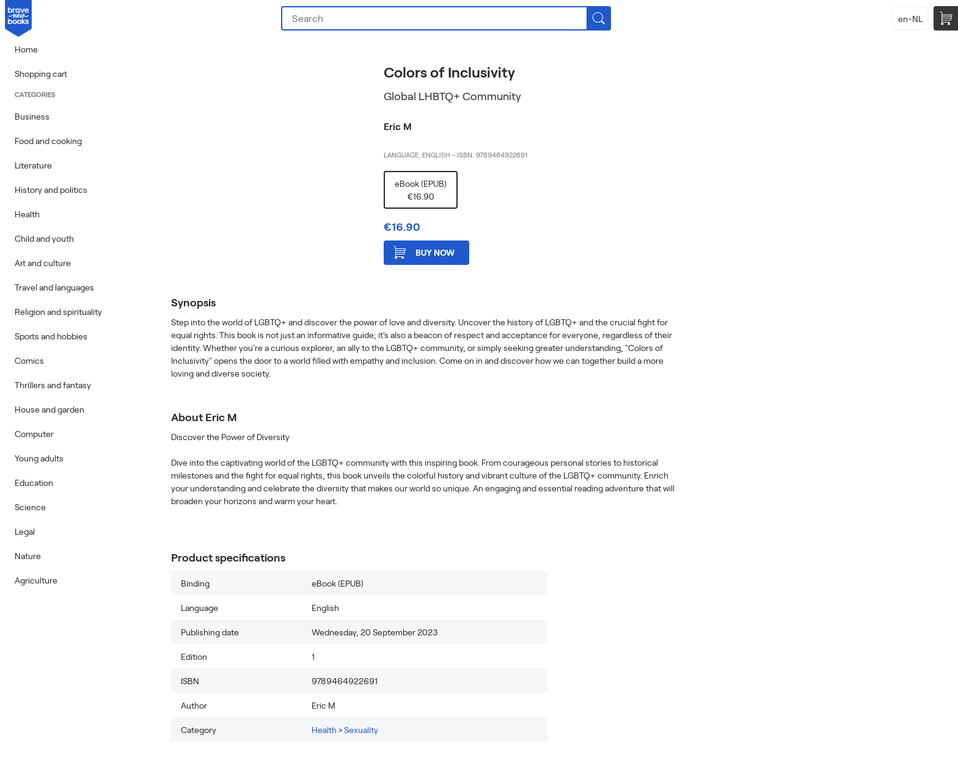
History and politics (51, 189)
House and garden (49, 409)
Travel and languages (54, 287)
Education (34, 482)
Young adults (39, 458)
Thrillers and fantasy (53, 385)
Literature (33, 165)
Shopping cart (41, 73)
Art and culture (43, 263)
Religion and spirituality (58, 311)
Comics (29, 360)
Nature (28, 556)
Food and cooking (48, 140)
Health (27, 214)
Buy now (424, 252)
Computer (34, 433)
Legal (25, 531)
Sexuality (361, 729)
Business (32, 116)
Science (30, 507)
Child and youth (44, 238)
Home (26, 49)
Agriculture (36, 580)
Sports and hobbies (51, 336)
